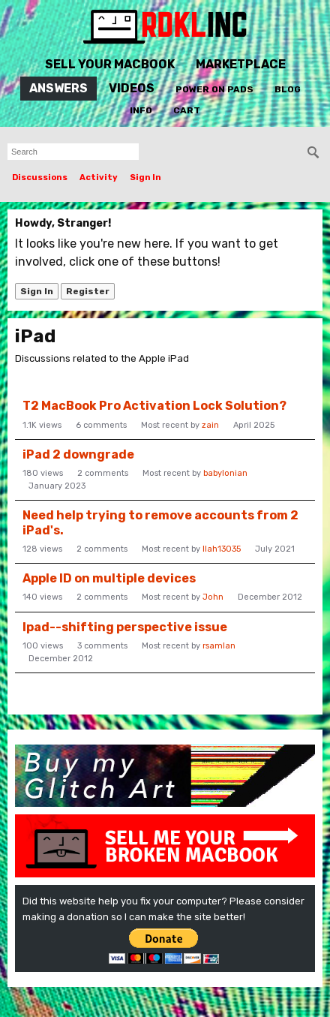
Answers (58, 88)
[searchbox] (73, 151)
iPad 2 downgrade (78, 454)
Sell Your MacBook (110, 64)
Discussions (40, 177)
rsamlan (219, 646)
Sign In (145, 177)
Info (141, 110)
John (213, 597)
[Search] (314, 152)
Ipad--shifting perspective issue (124, 627)
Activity (99, 177)
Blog (287, 89)
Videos (131, 88)
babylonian (225, 473)
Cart (186, 110)
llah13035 (221, 549)
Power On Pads (215, 89)
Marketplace (241, 64)
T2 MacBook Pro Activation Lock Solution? (154, 406)
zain (210, 425)
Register (88, 291)
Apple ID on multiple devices (109, 578)
